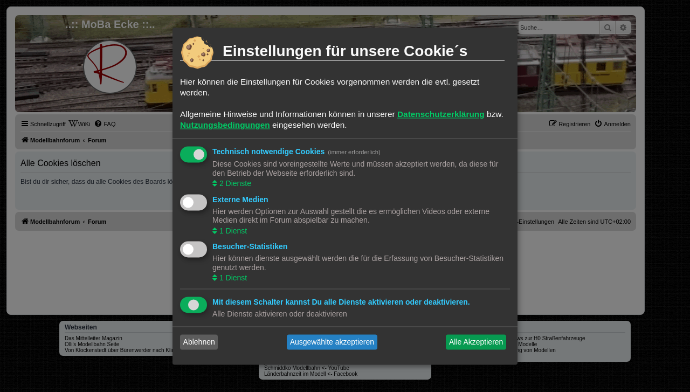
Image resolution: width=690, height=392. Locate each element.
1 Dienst (232, 230)
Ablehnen (199, 342)
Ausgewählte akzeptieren (332, 342)
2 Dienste (234, 184)
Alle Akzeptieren (476, 342)
